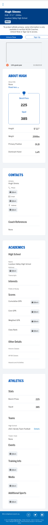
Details (37, 429)
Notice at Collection (35, 520)
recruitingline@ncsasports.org (11, 514)
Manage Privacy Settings (15, 521)
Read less (13, 87)
